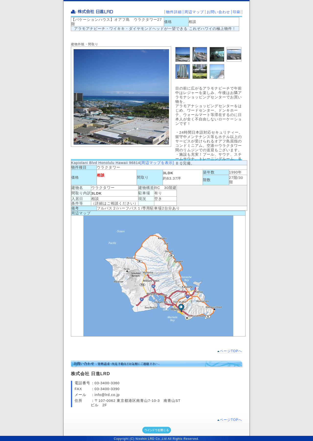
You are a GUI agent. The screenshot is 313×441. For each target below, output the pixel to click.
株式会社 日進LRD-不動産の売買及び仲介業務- (107, 11)
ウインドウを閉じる (156, 430)
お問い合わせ (218, 12)
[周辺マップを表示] (157, 163)
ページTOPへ (231, 351)
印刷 (237, 12)
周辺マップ (194, 12)
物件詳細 (174, 12)
